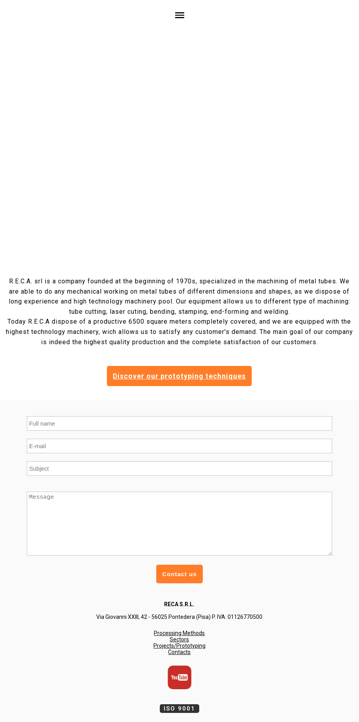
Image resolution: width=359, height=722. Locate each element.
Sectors (179, 639)
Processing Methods (179, 633)
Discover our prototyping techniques (179, 376)
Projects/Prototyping (179, 646)
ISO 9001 (179, 708)
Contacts (179, 652)
